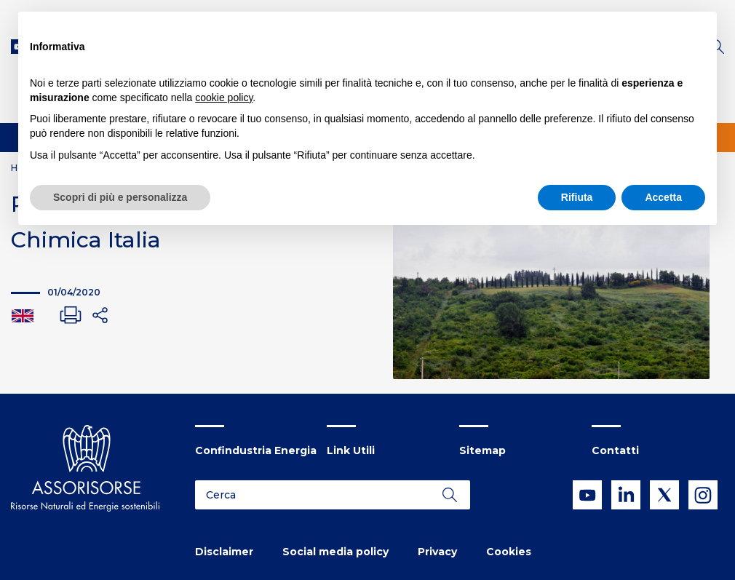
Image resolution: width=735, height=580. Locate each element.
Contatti (615, 450)
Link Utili (351, 450)
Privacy (437, 551)
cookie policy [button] (224, 97)
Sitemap (482, 450)
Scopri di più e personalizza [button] (120, 197)
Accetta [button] (663, 197)
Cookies (508, 551)
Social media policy (335, 551)
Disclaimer (224, 551)
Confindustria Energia (256, 450)
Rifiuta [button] (577, 197)
